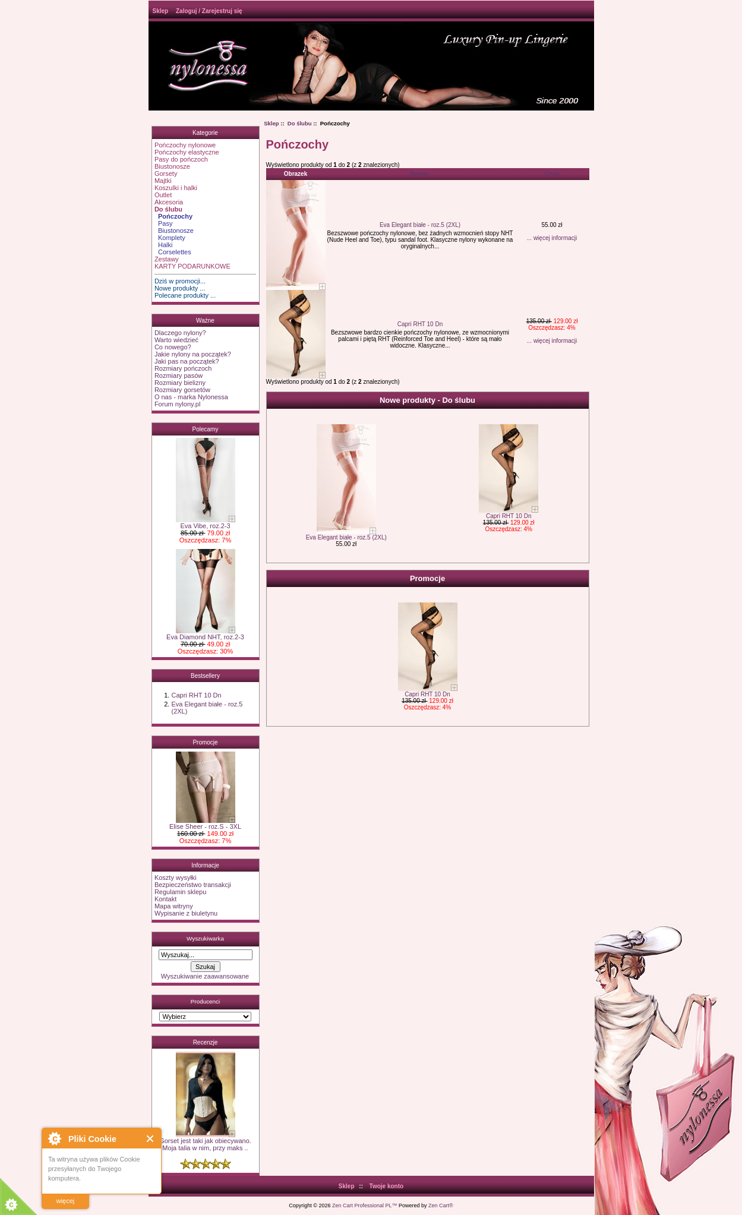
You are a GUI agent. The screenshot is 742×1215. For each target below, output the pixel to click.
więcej (65, 1200)
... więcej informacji (552, 238)
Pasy (163, 223)
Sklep (161, 11)
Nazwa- (420, 174)
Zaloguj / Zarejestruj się (209, 11)
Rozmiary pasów (178, 375)
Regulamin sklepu (180, 891)
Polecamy (205, 429)
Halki (163, 244)
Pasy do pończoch (181, 159)
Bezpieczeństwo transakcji (192, 884)
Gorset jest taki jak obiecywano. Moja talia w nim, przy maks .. (205, 1141)
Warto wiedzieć (176, 339)
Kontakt (165, 898)
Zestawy (166, 259)
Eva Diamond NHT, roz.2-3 (205, 633)
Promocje (204, 742)
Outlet (163, 194)
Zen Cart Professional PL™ (364, 1205)
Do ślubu (300, 123)
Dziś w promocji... (180, 281)
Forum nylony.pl (177, 404)
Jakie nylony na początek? (192, 354)
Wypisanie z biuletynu (185, 913)
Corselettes (172, 251)
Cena (552, 174)
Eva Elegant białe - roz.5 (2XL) (420, 225)
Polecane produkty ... (185, 295)
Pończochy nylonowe (185, 145)
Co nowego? (172, 347)
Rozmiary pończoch (183, 368)
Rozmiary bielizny (180, 382)
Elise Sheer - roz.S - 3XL (205, 823)
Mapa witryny (173, 906)
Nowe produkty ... (180, 288)
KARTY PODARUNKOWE (192, 266)
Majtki (163, 180)
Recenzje (205, 1042)
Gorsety (166, 173)
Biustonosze (172, 166)
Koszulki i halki (175, 187)
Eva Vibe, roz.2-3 (205, 522)
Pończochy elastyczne (186, 152)
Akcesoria (168, 202)
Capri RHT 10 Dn (196, 695)
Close (150, 1139)
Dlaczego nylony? (180, 332)
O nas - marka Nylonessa (191, 396)
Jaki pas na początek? (186, 361)
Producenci (205, 1001)
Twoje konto (387, 1186)
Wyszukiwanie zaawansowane (205, 976)
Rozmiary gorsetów (182, 389)
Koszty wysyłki (175, 877)
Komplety (169, 237)
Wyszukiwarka (205, 938)
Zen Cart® (440, 1205)
